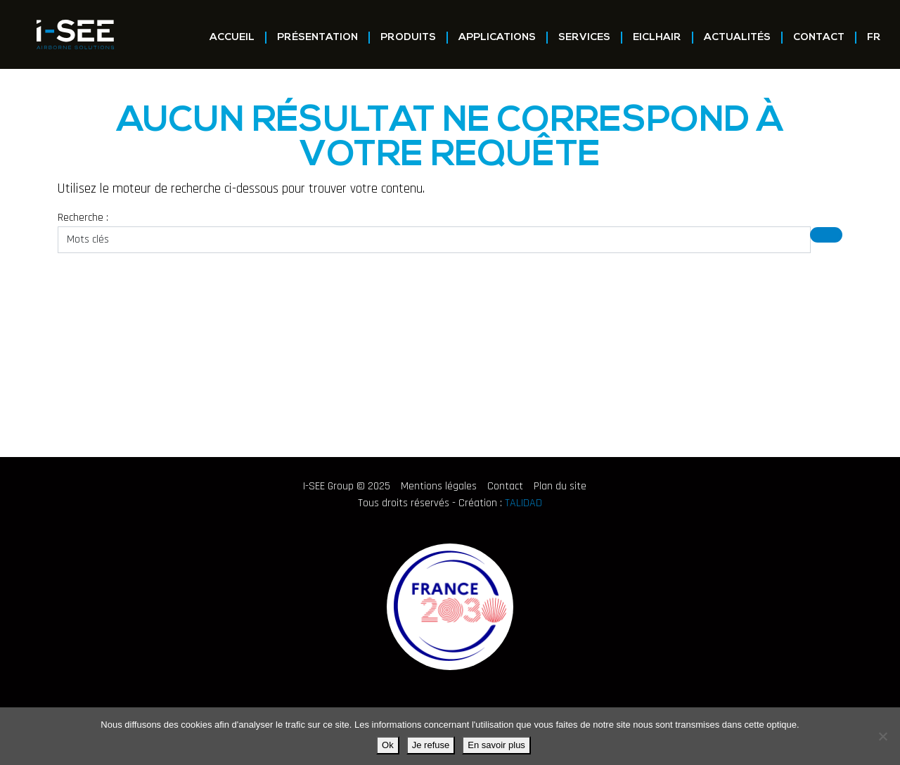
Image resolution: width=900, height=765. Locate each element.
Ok (388, 745)
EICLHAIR (657, 37)
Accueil (232, 37)
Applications (497, 37)
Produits (408, 37)
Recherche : (83, 217)
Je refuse (430, 745)
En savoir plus (496, 745)
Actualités (737, 37)
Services (584, 37)
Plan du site (560, 486)
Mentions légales (439, 486)
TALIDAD (523, 503)
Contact (818, 37)
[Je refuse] (882, 736)
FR (874, 37)
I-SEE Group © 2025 (346, 486)
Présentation (317, 37)
